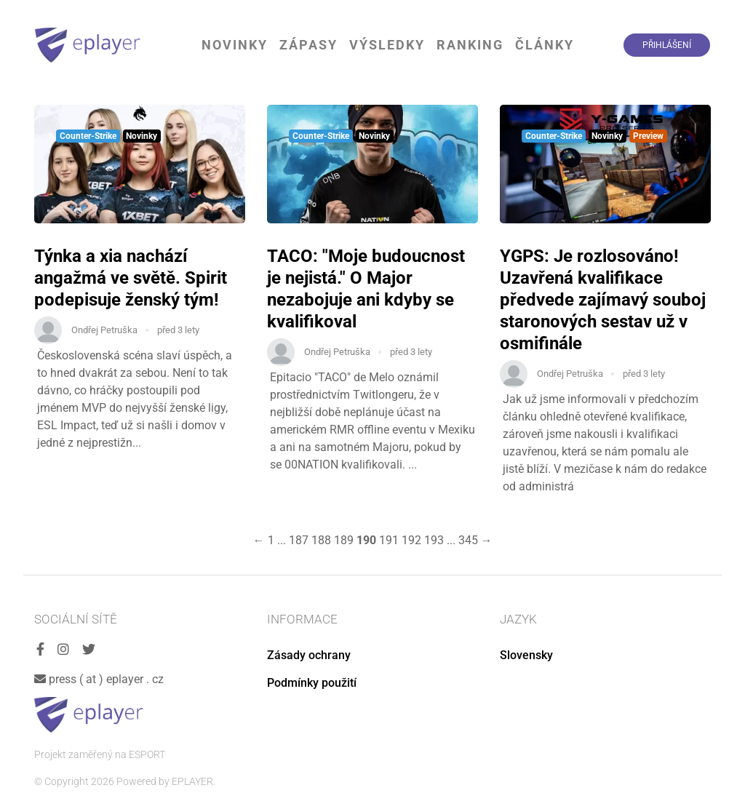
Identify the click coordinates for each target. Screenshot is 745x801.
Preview (648, 136)
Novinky (235, 44)
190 (366, 540)
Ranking (470, 44)
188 (321, 540)
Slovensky (526, 655)
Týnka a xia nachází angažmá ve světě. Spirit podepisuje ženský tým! (130, 278)
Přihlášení (666, 45)
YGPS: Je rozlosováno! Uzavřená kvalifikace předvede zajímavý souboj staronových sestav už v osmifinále (603, 300)
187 (298, 540)
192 (411, 540)
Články (544, 44)
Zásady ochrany (309, 655)
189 (344, 540)
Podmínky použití (311, 683)
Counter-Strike (88, 136)
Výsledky (387, 44)
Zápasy (308, 44)
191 (389, 540)
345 (468, 540)
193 (434, 540)
